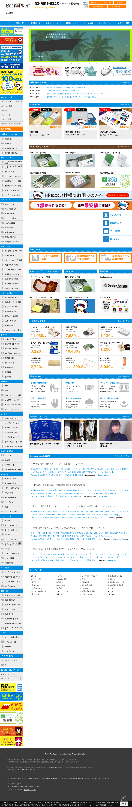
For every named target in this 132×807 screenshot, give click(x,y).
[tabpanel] (80, 45)
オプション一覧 (36, 579)
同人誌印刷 (85, 582)
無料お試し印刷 (87, 585)
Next (128, 45)
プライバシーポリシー (65, 778)
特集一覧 (59, 594)
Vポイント (111, 591)
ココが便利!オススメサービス (11, 102)
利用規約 (54, 778)
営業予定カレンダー (30, 790)
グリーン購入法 (87, 594)
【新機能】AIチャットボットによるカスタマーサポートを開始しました (71, 97)
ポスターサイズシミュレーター (12, 679)
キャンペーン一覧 (62, 591)
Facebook (53, 754)
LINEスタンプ (82, 754)
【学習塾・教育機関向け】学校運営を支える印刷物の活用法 (60, 496)
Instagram (61, 754)
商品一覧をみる (123, 146)
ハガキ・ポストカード (8, 293)
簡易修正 (4, 665)
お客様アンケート (114, 579)
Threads (74, 754)
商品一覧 (33, 576)
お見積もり (60, 582)
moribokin (85, 588)
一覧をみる (125, 82)
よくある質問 (6, 119)
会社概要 (47, 778)
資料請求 (120, 2)
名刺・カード (5, 200)
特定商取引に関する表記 (81, 778)
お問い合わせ (95, 2)
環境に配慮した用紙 (88, 591)
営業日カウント (22, 769)
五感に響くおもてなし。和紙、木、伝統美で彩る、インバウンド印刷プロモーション (70, 539)
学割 (83, 579)
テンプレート (60, 576)
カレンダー (4, 414)
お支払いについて (36, 588)
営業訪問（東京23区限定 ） (11, 124)
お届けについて (36, 585)
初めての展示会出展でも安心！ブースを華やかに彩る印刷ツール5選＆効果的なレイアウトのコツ (74, 518)
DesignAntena (103, 475)
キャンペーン (6, 115)
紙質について (35, 594)
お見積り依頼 (107, 2)
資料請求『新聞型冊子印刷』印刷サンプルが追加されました (67, 87)
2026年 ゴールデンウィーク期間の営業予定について (64, 90)
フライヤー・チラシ (7, 158)
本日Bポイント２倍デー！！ (47, 8)
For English (111, 594)
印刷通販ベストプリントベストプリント (20, 6)
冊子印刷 (4, 335)
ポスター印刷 (5, 246)
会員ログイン (117, 7)
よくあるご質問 (61, 579)
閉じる (124, 804)
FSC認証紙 (5, 568)
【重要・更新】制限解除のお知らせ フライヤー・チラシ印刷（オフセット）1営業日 (75, 94)
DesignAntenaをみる (122, 456)
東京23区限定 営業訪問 (115, 585)
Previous (33, 45)
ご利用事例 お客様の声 (89, 576)
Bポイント (111, 588)
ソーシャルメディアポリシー (99, 778)
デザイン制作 (7, 656)
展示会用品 (4, 474)
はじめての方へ (8, 97)
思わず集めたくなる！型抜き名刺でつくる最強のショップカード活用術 (64, 560)
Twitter (47, 754)
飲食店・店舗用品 (7, 451)
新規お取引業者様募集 (115, 576)
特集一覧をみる (123, 376)
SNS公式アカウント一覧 (116, 582)
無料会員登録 (98, 7)
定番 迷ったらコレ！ (10, 134)
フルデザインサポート (9, 660)
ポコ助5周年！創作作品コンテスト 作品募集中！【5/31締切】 (61, 475)
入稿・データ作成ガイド (38, 591)
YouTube (68, 754)
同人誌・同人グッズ (9, 670)
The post (34, 475)
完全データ (52, 767)
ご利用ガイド (35, 582)
